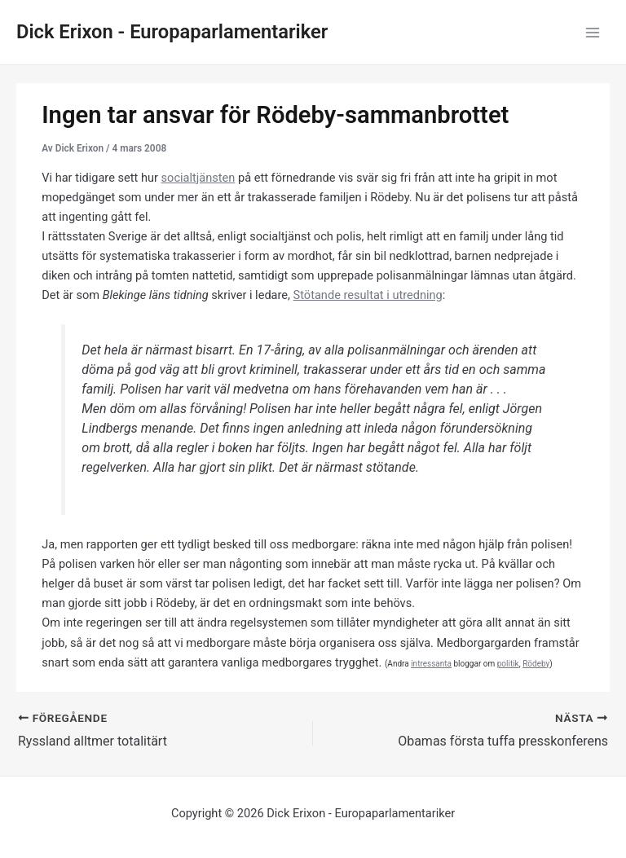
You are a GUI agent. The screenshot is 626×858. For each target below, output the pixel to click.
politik (508, 663)
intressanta (431, 663)
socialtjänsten (198, 177)
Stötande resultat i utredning (368, 295)
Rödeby (535, 663)
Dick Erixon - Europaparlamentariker (172, 31)
